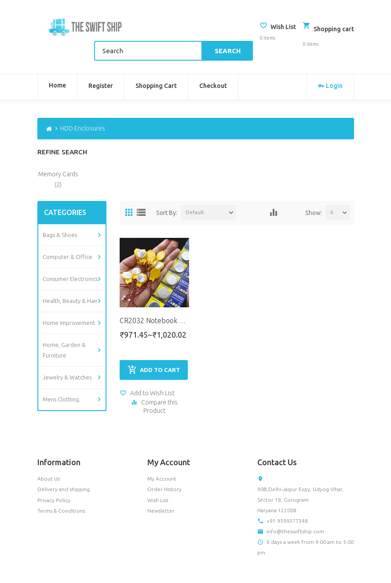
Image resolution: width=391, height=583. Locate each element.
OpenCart (81, 571)
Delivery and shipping (63, 463)
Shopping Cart (156, 65)
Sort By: (166, 191)
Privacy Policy (53, 474)
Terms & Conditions (61, 485)
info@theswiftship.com (295, 505)
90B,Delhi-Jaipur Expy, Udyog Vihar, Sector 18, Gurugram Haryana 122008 (300, 473)
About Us (48, 452)
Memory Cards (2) (58, 158)
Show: (313, 191)
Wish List (157, 474)
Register (100, 65)
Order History (164, 463)
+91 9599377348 (287, 495)
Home (57, 64)
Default (195, 191)
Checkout (213, 65)
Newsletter (161, 485)
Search (231, 30)
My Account (161, 452)
